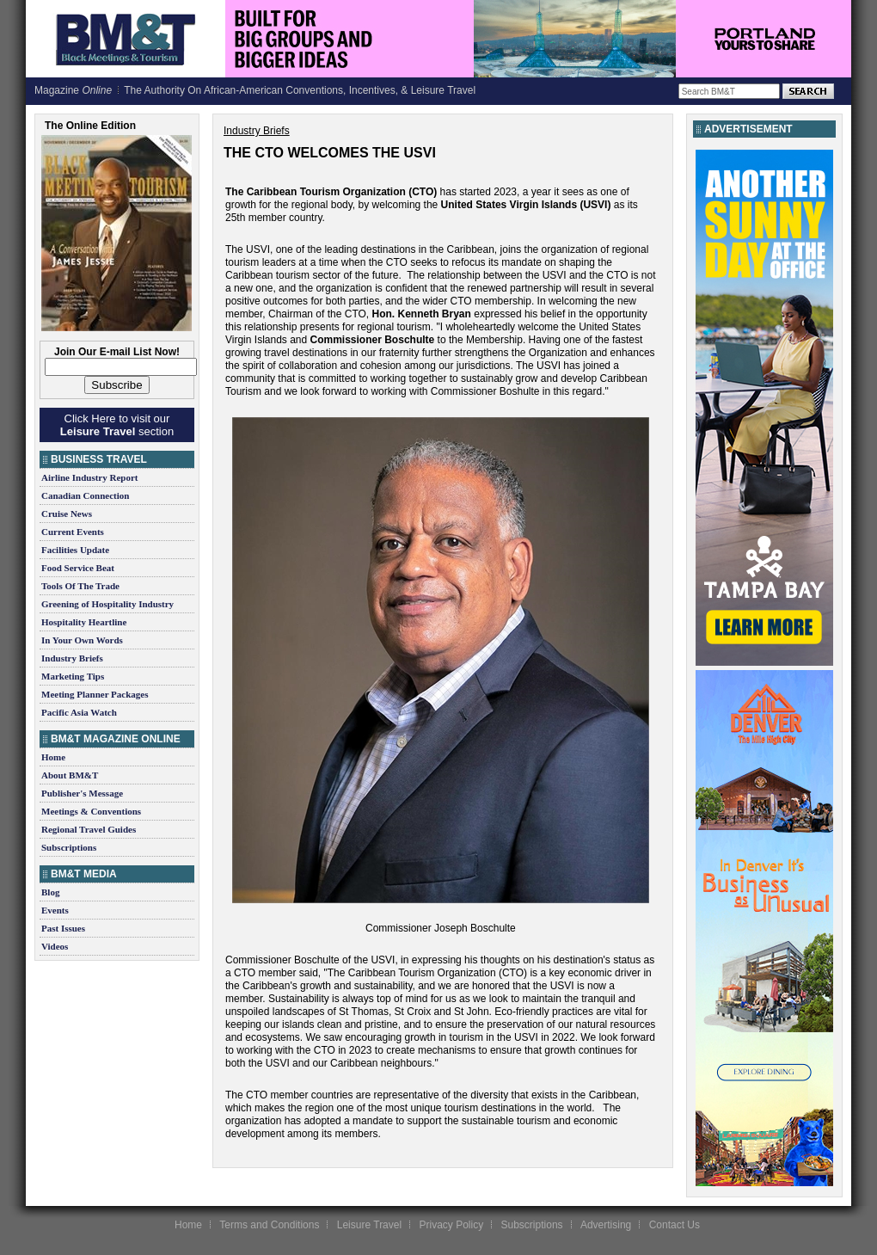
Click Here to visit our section (117, 425)
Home (53, 757)
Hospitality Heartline (83, 622)
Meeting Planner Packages (94, 694)
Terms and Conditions (269, 1225)
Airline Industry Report (89, 477)
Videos (54, 946)
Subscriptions (68, 847)
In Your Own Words (82, 640)
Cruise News (66, 513)
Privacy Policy (451, 1225)
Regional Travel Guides (88, 829)
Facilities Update (75, 549)
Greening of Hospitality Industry (107, 604)
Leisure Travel (369, 1225)
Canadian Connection (85, 495)
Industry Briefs (72, 658)
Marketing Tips (72, 676)
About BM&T (69, 775)
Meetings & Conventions (91, 811)
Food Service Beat (77, 568)
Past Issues (63, 928)
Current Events (72, 531)
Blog (50, 892)
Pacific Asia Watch (79, 712)
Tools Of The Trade (80, 586)
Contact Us (674, 1225)
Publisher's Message (82, 793)
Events (55, 910)
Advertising (605, 1225)
